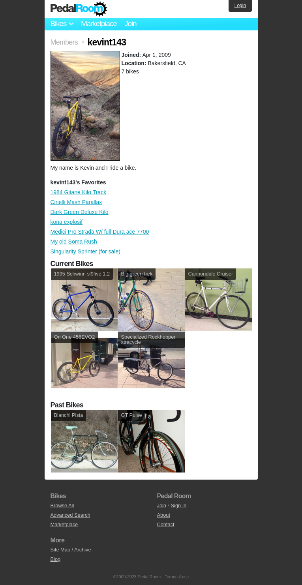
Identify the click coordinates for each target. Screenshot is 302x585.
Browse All (62, 505)
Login (240, 5)
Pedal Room (79, 9)
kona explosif (67, 222)
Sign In (179, 505)
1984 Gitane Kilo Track (79, 192)
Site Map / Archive (71, 550)
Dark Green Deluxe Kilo (80, 212)
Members (64, 42)
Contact (165, 524)
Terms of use (177, 576)
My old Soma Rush (74, 241)
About (163, 515)
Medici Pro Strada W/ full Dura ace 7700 (100, 232)
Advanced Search (70, 515)
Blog (56, 559)
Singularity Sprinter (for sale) (85, 251)
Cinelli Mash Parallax (76, 202)
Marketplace (98, 23)
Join (130, 23)
